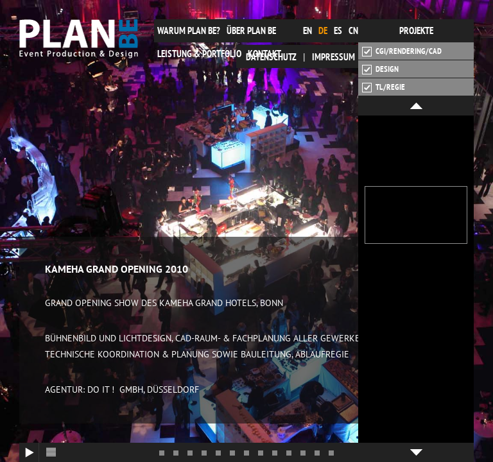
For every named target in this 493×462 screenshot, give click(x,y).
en (307, 30)
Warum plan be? (188, 30)
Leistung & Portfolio (199, 53)
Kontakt (264, 53)
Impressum (333, 57)
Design (380, 69)
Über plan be (251, 30)
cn (353, 30)
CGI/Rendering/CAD (402, 51)
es (338, 30)
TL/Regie (383, 87)
